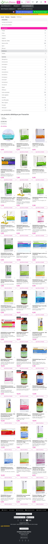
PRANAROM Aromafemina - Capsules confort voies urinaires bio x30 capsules (38, 469)
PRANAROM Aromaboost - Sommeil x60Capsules (23, 360)
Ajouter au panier (8, 152)
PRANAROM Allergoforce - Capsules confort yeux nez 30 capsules (7, 227)
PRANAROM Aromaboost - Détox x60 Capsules (23, 333)
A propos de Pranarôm (7, 22)
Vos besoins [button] (4, 28)
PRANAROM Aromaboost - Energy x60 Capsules (23, 386)
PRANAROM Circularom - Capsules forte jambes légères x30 (24, 415)
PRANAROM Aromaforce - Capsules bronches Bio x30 (7, 254)
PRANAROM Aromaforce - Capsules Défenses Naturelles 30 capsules (24, 199)
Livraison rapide (29, 510)
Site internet (24, 537)
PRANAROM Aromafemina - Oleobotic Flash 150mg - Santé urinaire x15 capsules (39, 227)
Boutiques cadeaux (8, 9)
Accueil (2, 17)
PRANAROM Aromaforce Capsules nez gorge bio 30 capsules (23, 145)
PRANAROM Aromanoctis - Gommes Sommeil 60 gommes (39, 386)
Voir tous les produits (7, 24)
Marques (7, 17)
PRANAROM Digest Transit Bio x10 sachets (39, 306)
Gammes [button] (4, 57)
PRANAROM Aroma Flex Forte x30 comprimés (8, 441)
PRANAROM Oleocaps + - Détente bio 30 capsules (22, 280)
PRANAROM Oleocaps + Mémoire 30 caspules (6, 496)
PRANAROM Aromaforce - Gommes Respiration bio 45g (7, 144)
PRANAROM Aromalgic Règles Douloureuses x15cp (8, 333)
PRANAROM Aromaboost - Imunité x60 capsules (23, 306)
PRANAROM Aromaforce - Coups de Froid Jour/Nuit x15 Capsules (7, 171)
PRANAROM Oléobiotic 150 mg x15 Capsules (39, 198)
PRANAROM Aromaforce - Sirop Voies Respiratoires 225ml (39, 441)
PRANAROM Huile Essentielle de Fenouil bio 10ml (23, 496)
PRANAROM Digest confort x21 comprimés (39, 254)
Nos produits (6, 6)
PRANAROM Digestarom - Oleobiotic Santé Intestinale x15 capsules (23, 227)
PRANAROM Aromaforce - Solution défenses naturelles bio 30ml (23, 171)
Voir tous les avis (24, 528)
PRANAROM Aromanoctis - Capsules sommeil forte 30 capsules (7, 469)
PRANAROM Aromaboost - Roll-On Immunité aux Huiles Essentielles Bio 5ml (8, 415)
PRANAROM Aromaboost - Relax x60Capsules (7, 360)
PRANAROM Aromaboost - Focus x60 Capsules (38, 414)
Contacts (4, 510)
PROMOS (17, 6)
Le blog (11, 510)
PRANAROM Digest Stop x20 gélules (39, 360)
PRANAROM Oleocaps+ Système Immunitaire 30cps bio (24, 468)
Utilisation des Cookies (19, 517)
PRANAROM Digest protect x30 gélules (24, 254)
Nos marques (27, 6)
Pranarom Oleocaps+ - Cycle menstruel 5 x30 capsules (39, 496)
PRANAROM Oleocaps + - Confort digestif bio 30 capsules (8, 306)
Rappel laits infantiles (25, 9)
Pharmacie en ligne (40, 12)
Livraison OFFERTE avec (24, 14)
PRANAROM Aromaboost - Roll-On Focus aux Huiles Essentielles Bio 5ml (39, 334)
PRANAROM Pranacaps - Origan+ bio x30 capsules (38, 144)
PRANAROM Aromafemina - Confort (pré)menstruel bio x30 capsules (8, 387)
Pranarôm (13, 17)
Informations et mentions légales (24, 513)
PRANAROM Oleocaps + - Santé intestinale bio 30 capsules (39, 280)
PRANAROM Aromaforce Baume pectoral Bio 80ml (38, 170)
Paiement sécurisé (41, 510)
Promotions (3, 123)
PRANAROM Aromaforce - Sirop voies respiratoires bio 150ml (8, 198)
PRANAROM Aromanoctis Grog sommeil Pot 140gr (24, 441)
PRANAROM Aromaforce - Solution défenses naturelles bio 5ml (7, 281)
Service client (30, 517)
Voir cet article (8, 288)
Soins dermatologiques (24, 12)
